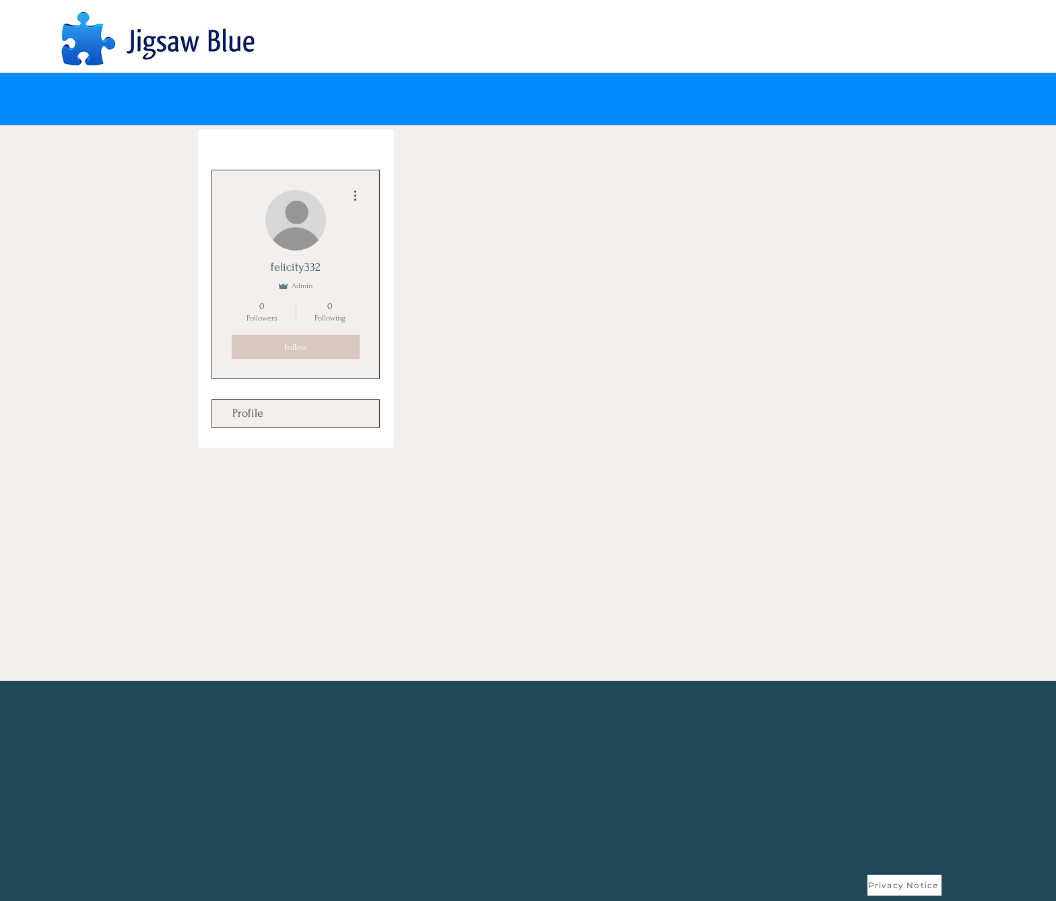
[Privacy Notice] (904, 885)
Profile (247, 413)
